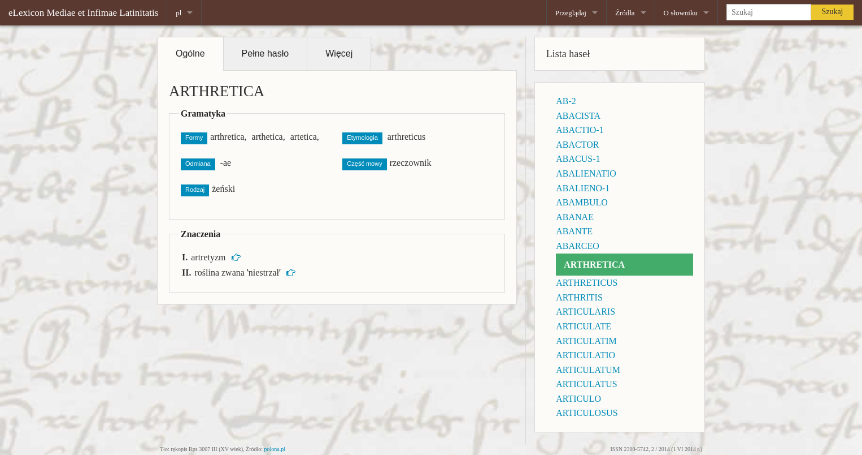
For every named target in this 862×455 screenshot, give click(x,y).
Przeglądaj (570, 12)
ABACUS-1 (578, 159)
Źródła (625, 12)
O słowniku (681, 12)
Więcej (338, 53)
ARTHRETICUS (586, 282)
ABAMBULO (582, 202)
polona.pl (275, 449)
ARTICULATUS (586, 384)
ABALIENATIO (586, 173)
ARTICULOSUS (586, 413)
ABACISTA (578, 116)
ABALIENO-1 (583, 188)
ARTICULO (578, 399)
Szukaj (832, 11)
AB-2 (566, 101)
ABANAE (575, 217)
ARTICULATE (583, 326)
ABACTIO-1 (579, 130)
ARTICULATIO (585, 355)
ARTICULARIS (585, 311)
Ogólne (190, 53)
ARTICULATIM (586, 341)
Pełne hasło (265, 53)
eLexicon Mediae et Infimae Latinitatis (83, 12)
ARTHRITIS (579, 297)
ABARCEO (577, 246)
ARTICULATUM (588, 370)
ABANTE (574, 231)
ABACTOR (577, 144)
